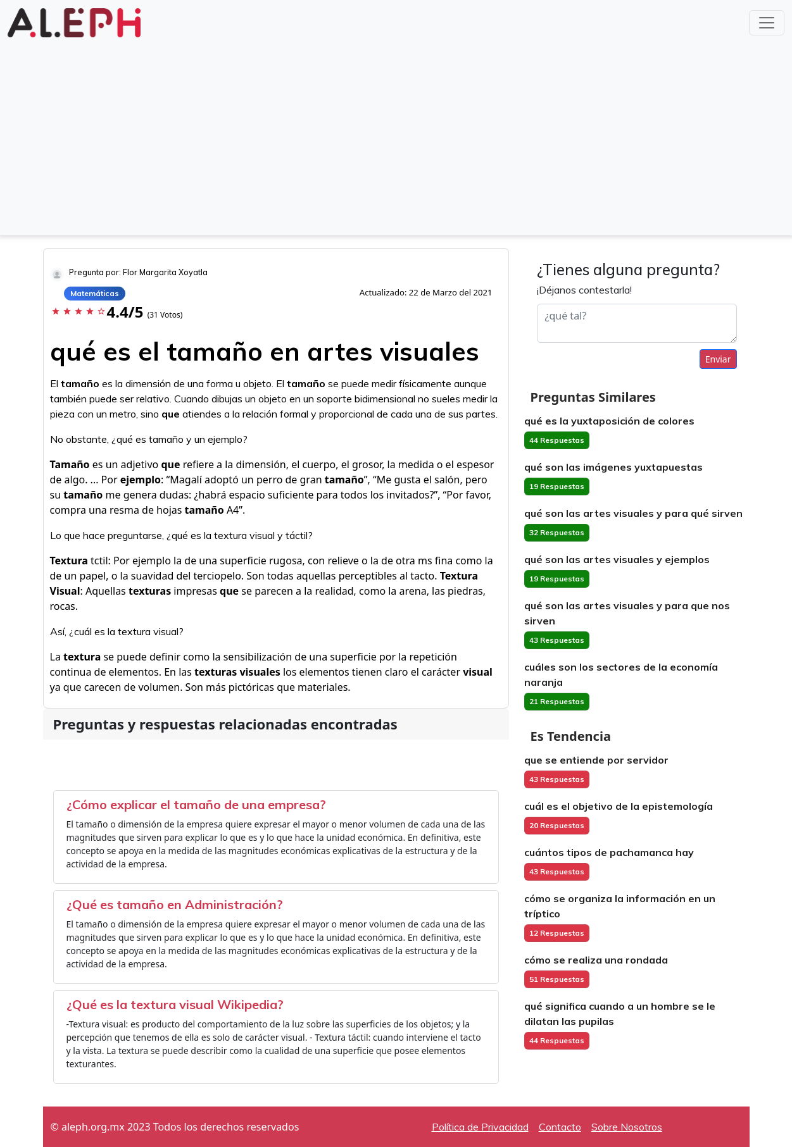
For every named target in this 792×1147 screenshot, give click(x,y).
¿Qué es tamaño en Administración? (174, 904)
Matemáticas (94, 293)
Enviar (718, 359)
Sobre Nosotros (626, 1126)
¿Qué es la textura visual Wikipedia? (175, 1004)
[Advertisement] (396, 135)
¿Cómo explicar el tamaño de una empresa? (196, 804)
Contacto (560, 1126)
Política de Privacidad (480, 1126)
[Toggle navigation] (766, 22)
